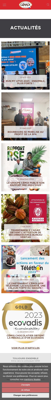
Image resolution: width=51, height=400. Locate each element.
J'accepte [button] (25, 385)
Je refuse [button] (25, 390)
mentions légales (32, 379)
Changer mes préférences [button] (25, 395)
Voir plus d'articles (25, 348)
